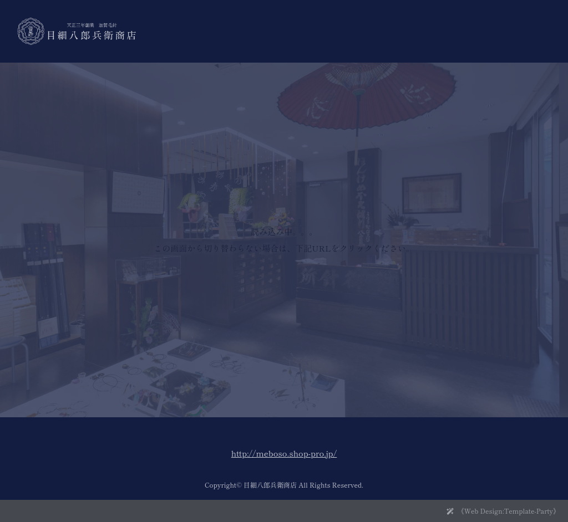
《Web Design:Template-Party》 (509, 510)
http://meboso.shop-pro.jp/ (284, 453)
